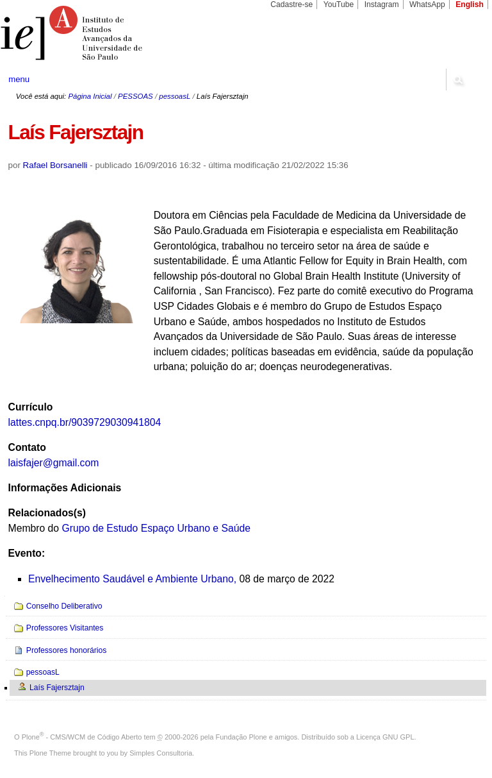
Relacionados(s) (47, 512)
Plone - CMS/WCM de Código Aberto (82, 737)
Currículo (30, 407)
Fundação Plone (241, 737)
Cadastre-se (291, 4)
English (469, 4)
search (457, 79)
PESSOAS (135, 96)
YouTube (339, 4)
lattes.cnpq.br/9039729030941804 (84, 422)
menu (18, 79)
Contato (27, 447)
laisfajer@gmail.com (53, 462)
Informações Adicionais (65, 487)
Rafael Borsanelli (55, 165)
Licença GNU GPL (385, 737)
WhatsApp (427, 4)
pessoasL (174, 96)
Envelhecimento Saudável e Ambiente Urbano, (132, 578)
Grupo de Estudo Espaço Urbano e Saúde (156, 528)
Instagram (382, 4)
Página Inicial (89, 96)
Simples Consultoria (160, 753)
